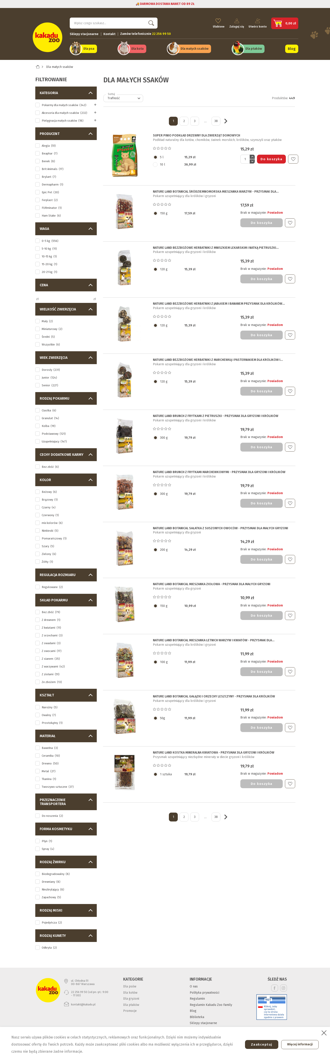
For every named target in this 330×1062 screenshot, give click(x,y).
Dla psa (88, 47)
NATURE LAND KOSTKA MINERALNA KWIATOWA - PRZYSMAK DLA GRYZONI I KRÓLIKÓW (213, 750)
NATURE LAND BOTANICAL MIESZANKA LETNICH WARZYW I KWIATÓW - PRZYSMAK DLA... (214, 638)
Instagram (283, 985)
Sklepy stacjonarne (84, 32)
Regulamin (197, 996)
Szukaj (150, 21)
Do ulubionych (293, 157)
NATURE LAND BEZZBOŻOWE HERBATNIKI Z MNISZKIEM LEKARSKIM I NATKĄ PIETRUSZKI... (216, 245)
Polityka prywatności (204, 990)
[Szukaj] (114, 21)
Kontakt (109, 32)
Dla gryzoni (131, 996)
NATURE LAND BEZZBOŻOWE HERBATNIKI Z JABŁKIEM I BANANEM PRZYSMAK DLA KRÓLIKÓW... (219, 301)
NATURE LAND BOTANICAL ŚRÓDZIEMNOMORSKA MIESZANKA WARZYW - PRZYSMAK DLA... (216, 189)
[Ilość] (245, 156)
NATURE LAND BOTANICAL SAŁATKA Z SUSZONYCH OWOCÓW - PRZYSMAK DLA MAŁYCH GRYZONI (220, 525)
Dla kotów (130, 990)
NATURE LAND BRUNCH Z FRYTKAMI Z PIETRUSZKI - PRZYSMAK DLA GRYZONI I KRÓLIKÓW (215, 413)
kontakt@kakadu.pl (83, 1002)
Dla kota (137, 47)
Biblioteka (197, 1014)
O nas (194, 984)
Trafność (125, 96)
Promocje (130, 1008)
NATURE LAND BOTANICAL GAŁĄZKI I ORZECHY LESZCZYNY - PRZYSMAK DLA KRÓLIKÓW (214, 694)
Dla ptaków (253, 47)
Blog (292, 47)
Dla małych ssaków (194, 47)
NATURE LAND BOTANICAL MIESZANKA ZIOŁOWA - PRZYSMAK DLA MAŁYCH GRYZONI (211, 582)
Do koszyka (271, 157)
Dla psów (129, 984)
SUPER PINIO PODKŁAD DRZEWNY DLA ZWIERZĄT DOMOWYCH (196, 133)
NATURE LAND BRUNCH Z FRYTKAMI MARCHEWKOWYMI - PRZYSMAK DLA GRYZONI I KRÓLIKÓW (219, 469)
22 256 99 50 (79, 989)
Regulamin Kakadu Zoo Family (211, 1002)
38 (216, 118)
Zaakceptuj (258, 1044)
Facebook (274, 985)
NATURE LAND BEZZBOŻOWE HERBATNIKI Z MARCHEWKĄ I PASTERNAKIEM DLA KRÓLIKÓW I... (218, 357)
